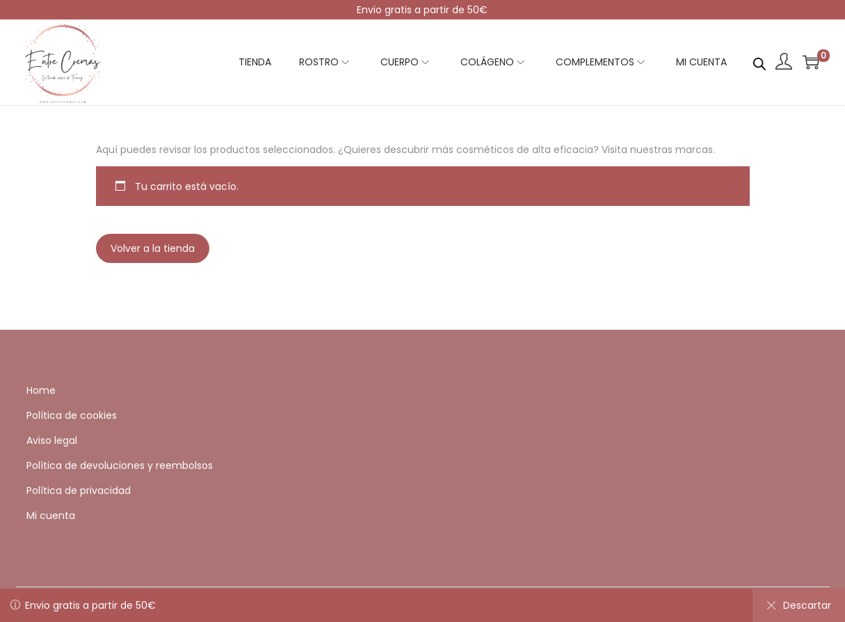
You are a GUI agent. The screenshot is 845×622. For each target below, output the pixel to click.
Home (41, 390)
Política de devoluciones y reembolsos (119, 465)
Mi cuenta (50, 516)
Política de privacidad (78, 490)
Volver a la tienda (153, 248)
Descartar (798, 605)
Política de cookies (71, 415)
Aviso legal (51, 440)
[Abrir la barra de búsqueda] (759, 61)
